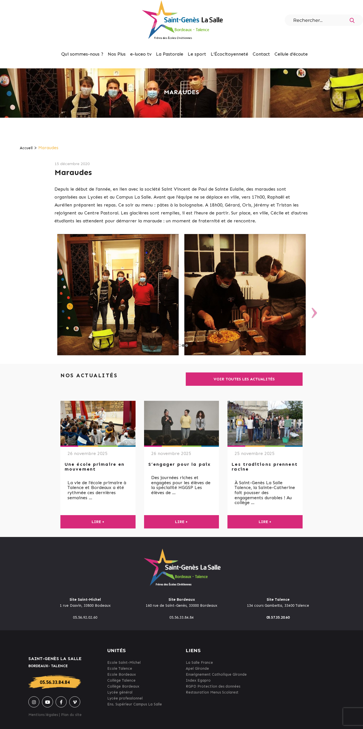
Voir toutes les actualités (244, 379)
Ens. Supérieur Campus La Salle (134, 704)
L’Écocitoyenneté (229, 54)
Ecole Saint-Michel (124, 662)
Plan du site (71, 715)
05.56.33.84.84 (55, 682)
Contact (261, 54)
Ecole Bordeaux (121, 674)
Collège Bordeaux (123, 686)
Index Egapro (198, 680)
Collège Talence (121, 680)
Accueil (26, 148)
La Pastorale (169, 54)
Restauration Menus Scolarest (212, 692)
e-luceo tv (140, 54)
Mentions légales (43, 715)
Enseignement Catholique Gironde (216, 674)
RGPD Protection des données (213, 686)
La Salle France (199, 662)
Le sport (197, 54)
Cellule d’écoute (291, 54)
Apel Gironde (197, 668)
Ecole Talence (119, 668)
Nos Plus (117, 54)
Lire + (98, 521)
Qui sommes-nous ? (82, 54)
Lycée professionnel (125, 698)
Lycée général (119, 692)
